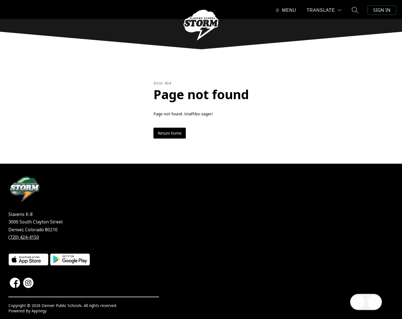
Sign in (382, 10)
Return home (170, 133)
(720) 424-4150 (23, 237)
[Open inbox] (358, 302)
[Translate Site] (324, 10)
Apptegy (39, 310)
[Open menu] (285, 10)
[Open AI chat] (374, 302)
